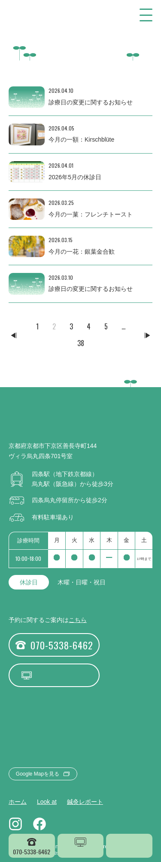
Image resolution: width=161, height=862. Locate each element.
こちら (78, 619)
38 (80, 343)
